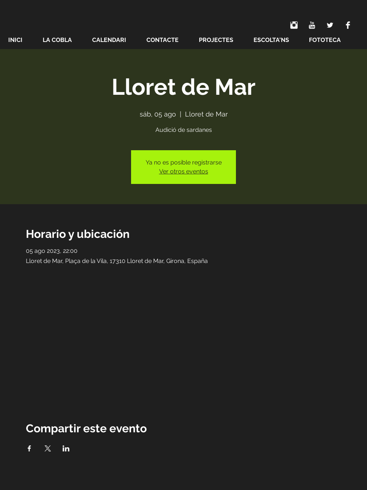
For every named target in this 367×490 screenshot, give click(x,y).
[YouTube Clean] (312, 25)
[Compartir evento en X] (47, 448)
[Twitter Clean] (330, 25)
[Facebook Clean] (348, 25)
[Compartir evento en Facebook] (29, 448)
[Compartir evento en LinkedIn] (66, 448)
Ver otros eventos (183, 171)
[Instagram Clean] (294, 25)
